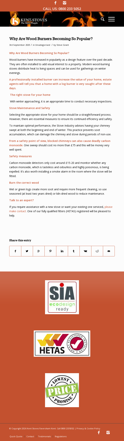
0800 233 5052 (69, 8)
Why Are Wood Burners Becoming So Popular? (51, 38)
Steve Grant (63, 44)
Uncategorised (42, 44)
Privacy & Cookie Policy (88, 428)
